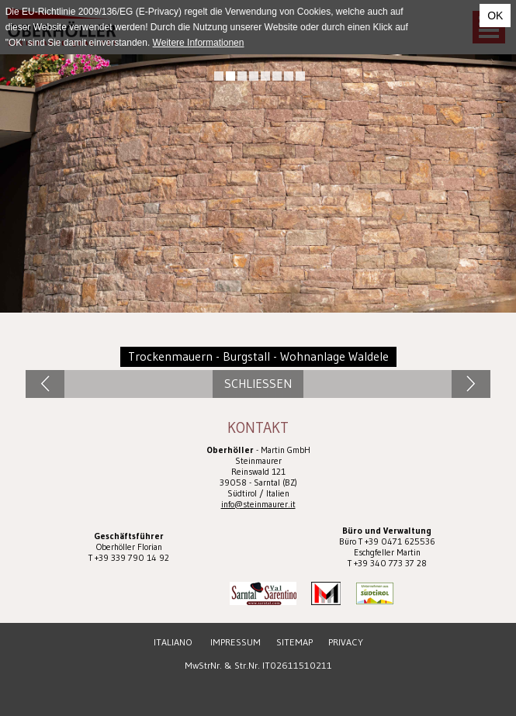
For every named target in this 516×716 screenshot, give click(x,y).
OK (495, 15)
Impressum (235, 642)
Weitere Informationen (198, 42)
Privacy (345, 642)
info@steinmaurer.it (258, 504)
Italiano (173, 642)
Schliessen (258, 383)
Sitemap (294, 642)
